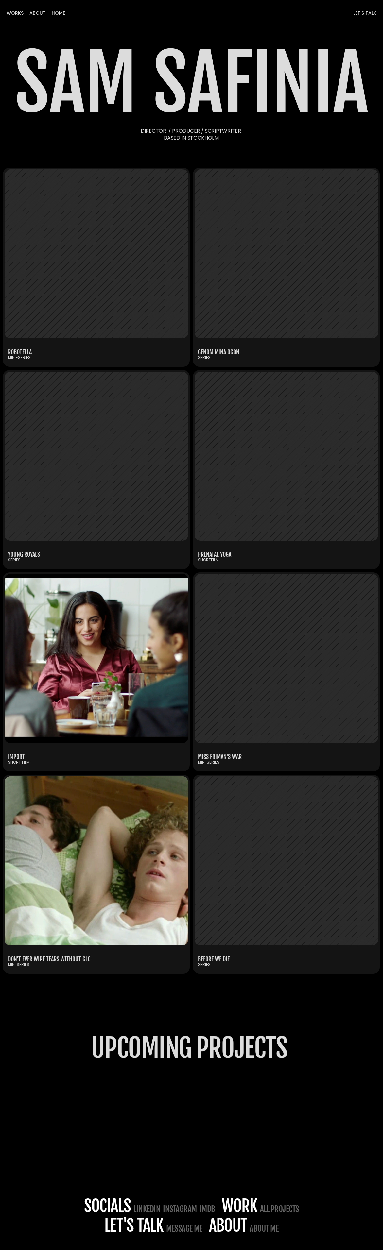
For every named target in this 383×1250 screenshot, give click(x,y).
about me (264, 1229)
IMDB (207, 1209)
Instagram (180, 1209)
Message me (184, 1229)
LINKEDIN (146, 1209)
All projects (279, 1209)
